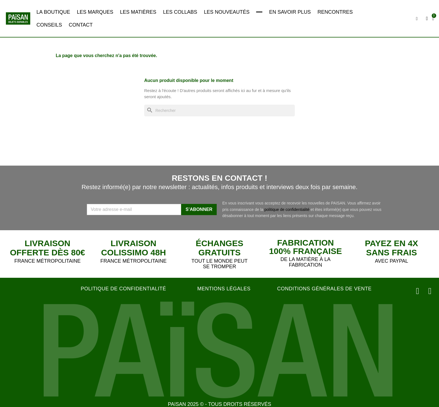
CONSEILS (49, 25)
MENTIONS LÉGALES (224, 288)
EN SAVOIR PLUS (290, 12)
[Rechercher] (219, 111)
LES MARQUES (95, 12)
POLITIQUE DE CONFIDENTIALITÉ (123, 288)
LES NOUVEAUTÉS (226, 12)
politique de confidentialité (286, 209)
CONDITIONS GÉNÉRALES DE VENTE (324, 288)
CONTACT (81, 25)
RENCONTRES (335, 12)
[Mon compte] (427, 18)
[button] (417, 19)
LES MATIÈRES (138, 12)
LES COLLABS (180, 12)
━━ (259, 12)
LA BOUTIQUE (53, 12)
